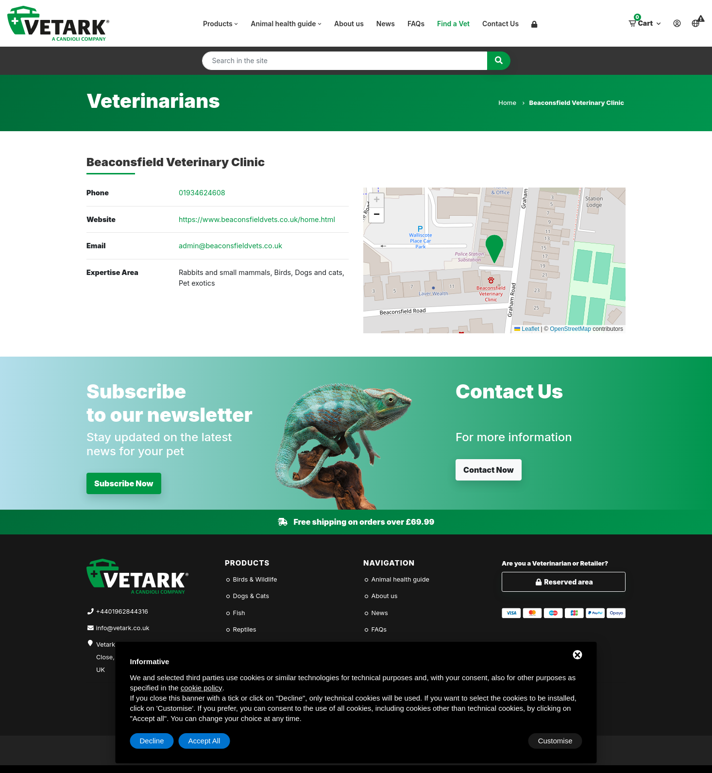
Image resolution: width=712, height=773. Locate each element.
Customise (157, 741)
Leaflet (526, 329)
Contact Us (500, 23)
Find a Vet (453, 23)
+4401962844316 (122, 611)
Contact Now (488, 470)
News (385, 23)
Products (221, 23)
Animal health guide (287, 23)
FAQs (415, 23)
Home (511, 102)
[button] (494, 249)
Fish (235, 613)
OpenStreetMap (570, 329)
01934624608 (202, 193)
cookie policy (201, 688)
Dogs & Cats (247, 596)
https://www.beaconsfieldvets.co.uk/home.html (257, 219)
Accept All (557, 741)
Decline (504, 741)
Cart (645, 21)
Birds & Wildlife (251, 579)
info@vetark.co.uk (123, 628)
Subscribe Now (123, 483)
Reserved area (563, 582)
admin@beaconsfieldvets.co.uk (230, 245)
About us (349, 23)
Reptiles (240, 629)
